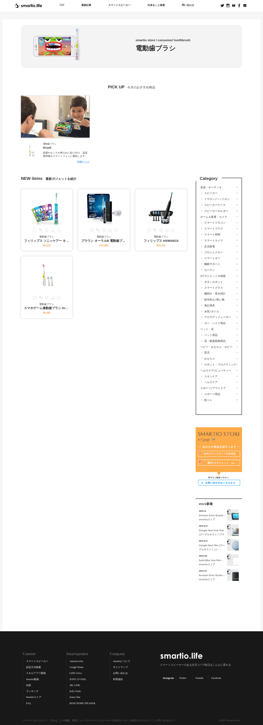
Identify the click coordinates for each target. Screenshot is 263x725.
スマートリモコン (215, 222)
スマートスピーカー (119, 5)
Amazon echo (76, 661)
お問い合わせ (120, 672)
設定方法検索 (33, 667)
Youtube (199, 677)
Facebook (216, 677)
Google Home (76, 667)
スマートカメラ (213, 240)
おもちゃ (209, 358)
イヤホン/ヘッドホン (217, 198)
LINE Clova (75, 672)
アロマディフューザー (217, 317)
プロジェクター (213, 252)
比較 (28, 684)
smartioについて (121, 661)
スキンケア (211, 376)
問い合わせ (188, 5)
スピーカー (211, 193)
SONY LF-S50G (77, 678)
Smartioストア (33, 696)
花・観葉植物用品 (215, 340)
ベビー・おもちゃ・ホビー (216, 346)
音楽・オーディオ (211, 187)
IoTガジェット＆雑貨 (213, 275)
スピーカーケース (215, 204)
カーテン (209, 269)
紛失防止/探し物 (214, 299)
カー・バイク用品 (215, 322)
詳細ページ (83, 161)
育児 (207, 352)
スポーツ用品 (212, 393)
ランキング (32, 691)
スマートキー (212, 257)
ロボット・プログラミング (220, 364)
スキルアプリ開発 (36, 672)
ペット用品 (211, 334)
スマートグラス (213, 287)
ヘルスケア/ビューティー (215, 370)
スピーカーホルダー (216, 210)
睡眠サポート (212, 263)
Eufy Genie (75, 691)
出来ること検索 (156, 5)
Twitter (182, 677)
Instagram (168, 677)
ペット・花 (207, 328)
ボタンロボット (213, 281)
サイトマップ (120, 667)
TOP (62, 5)
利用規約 (118, 678)
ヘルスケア (211, 382)
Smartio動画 (32, 678)
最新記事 (86, 5)
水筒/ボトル (211, 311)
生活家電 (209, 246)
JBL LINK (74, 684)
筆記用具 (209, 305)
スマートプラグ (213, 228)
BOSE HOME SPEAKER (82, 702)
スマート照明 (212, 234)
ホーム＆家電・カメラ (213, 216)
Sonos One (74, 696)
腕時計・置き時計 (215, 293)
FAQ (28, 702)
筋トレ (208, 399)
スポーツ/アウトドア (213, 387)
